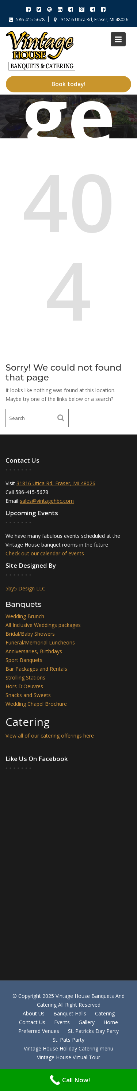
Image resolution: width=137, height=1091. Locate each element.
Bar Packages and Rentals (36, 668)
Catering (105, 1013)
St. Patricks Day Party (93, 1030)
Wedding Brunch (25, 616)
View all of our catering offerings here (50, 735)
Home (110, 1022)
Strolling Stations (26, 677)
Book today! (68, 84)
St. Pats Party (68, 1039)
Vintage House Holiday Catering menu (68, 1048)
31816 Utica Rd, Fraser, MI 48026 (56, 484)
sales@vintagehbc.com (47, 501)
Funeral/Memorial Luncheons (40, 642)
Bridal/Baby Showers (30, 634)
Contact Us (32, 1022)
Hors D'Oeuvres (24, 686)
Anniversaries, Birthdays (34, 651)
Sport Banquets (24, 659)
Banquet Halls (69, 1013)
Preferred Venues (38, 1030)
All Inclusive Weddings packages (43, 625)
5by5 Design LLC (26, 588)
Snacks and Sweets (28, 694)
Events (62, 1022)
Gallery (87, 1022)
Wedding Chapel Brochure (36, 703)
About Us (34, 1013)
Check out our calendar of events (45, 553)
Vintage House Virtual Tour (68, 1057)
